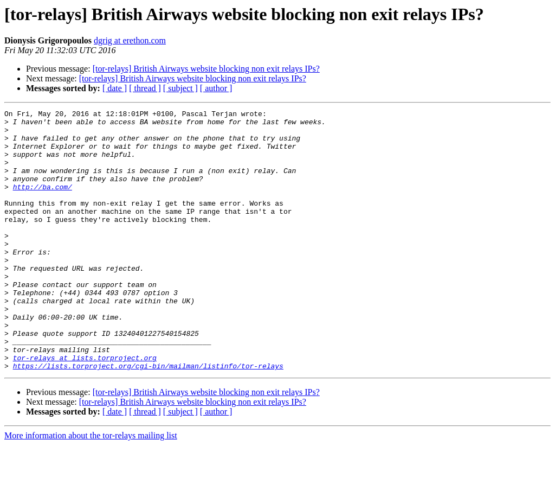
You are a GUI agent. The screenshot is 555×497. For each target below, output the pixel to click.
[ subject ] (180, 88)
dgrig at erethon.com (130, 40)
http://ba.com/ (42, 203)
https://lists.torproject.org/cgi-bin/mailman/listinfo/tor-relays (148, 418)
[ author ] (216, 88)
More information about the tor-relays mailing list (90, 487)
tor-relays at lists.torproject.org (85, 408)
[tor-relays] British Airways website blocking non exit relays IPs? (206, 68)
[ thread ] (145, 88)
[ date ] (114, 88)
